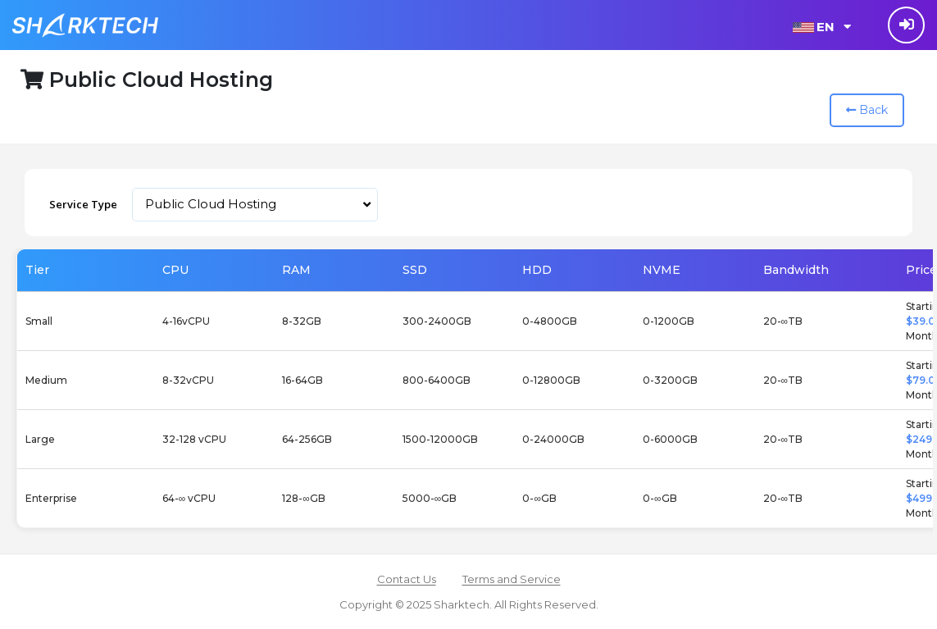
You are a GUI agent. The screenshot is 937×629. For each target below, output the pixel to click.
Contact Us (406, 579)
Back (867, 110)
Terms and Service (511, 579)
